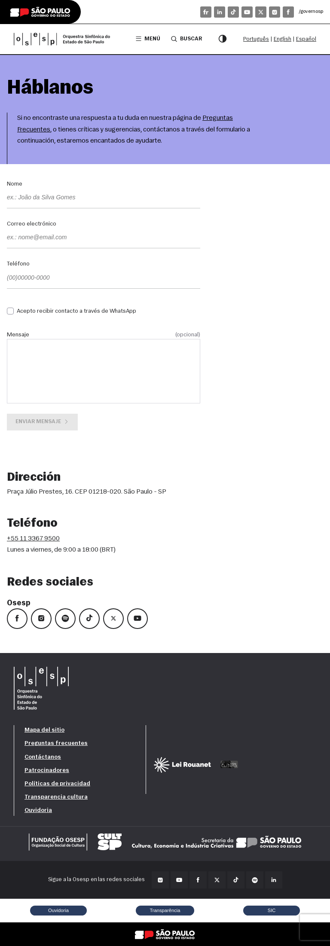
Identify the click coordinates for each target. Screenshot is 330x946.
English (282, 39)
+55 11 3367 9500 (33, 538)
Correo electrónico (31, 224)
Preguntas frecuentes (56, 743)
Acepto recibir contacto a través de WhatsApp (76, 311)
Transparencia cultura (56, 797)
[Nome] (103, 198)
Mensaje (103, 335)
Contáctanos (42, 757)
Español (306, 39)
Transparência (165, 910)
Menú (148, 39)
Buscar (186, 38)
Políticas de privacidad (57, 784)
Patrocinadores (46, 770)
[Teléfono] (103, 278)
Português (256, 39)
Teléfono (18, 264)
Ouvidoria (38, 810)
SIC (272, 910)
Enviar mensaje (42, 421)
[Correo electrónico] (103, 238)
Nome (14, 184)
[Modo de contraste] (222, 39)
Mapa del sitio (44, 730)
